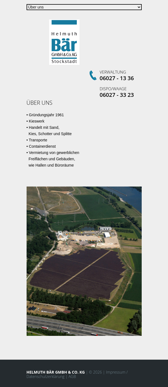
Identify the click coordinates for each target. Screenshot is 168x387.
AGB (72, 376)
